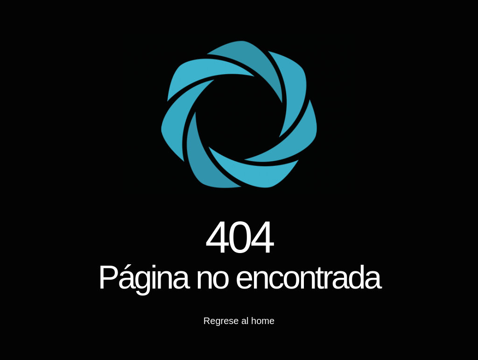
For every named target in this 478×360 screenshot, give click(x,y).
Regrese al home (239, 321)
